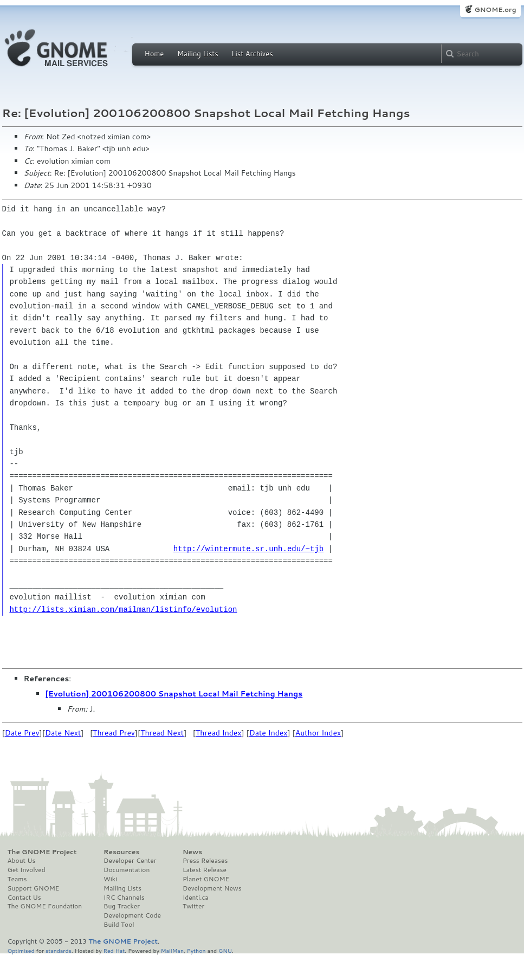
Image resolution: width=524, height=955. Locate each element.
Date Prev (22, 732)
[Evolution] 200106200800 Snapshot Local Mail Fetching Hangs (174, 693)
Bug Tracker (121, 906)
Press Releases (205, 860)
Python (196, 950)
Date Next (63, 732)
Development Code (132, 915)
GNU (225, 950)
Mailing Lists (197, 54)
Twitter (193, 906)
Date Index (268, 732)
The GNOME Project (42, 852)
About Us (22, 860)
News (192, 852)
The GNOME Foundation (45, 906)
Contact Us (24, 897)
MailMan (172, 950)
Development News (212, 888)
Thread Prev (114, 732)
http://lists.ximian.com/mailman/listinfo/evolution (123, 609)
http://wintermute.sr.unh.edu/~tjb (248, 549)
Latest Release (205, 870)
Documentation (126, 870)
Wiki (110, 879)
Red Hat (114, 950)
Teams (17, 879)
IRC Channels (124, 897)
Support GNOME (34, 888)
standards (59, 950)
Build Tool (118, 924)
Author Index (318, 732)
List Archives (252, 54)
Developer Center (129, 860)
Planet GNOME (206, 879)
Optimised (21, 950)
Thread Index (219, 732)
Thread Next (162, 732)
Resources (121, 852)
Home (154, 54)
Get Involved (27, 870)
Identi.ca (196, 897)
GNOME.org (495, 9)
